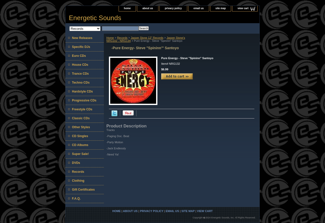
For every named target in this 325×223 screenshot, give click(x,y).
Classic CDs (81, 118)
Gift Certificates (83, 189)
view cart (243, 8)
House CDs (80, 65)
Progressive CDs (84, 100)
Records (122, 37)
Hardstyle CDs (82, 91)
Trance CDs (80, 73)
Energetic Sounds (95, 18)
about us (147, 8)
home (127, 8)
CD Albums (80, 145)
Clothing (78, 180)
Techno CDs (81, 82)
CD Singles (80, 136)
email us (199, 8)
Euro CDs (79, 56)
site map (221, 8)
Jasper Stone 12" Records (147, 37)
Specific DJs (81, 47)
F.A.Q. (76, 198)
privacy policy (173, 8)
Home (110, 37)
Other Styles (81, 127)
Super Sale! (80, 154)
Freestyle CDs (82, 109)
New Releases (82, 38)
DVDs (76, 163)
